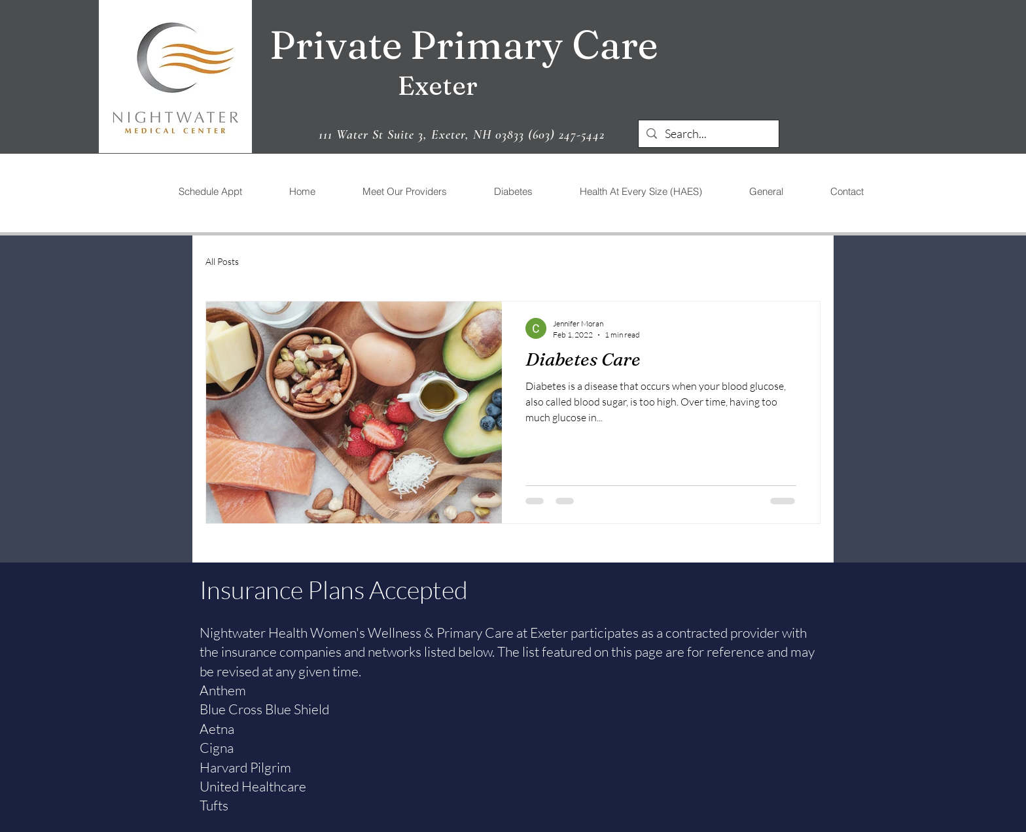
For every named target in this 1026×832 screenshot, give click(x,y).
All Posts (222, 261)
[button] (404, 191)
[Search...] (708, 133)
